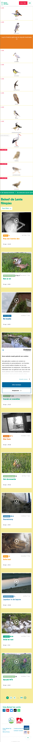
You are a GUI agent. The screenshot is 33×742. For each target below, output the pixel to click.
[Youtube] (7, 710)
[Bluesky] (11, 710)
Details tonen (23, 379)
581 (21, 698)
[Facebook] (4, 710)
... (18, 698)
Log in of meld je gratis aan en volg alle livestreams (16, 37)
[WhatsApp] (18, 710)
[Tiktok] (15, 710)
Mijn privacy (6, 732)
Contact (16, 730)
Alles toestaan (16, 384)
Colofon (21, 730)
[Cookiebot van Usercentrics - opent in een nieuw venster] (23, 350)
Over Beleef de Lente (7, 729)
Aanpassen (16, 390)
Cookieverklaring (18, 728)
